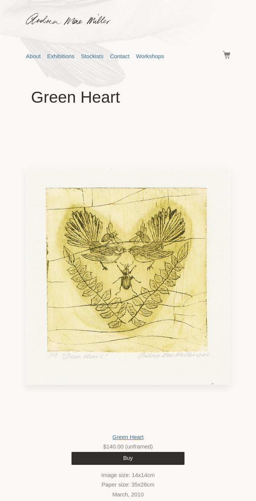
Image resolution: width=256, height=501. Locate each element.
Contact (119, 56)
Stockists (92, 56)
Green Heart (128, 437)
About (33, 56)
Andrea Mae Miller (134, 19)
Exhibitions (61, 56)
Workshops (150, 56)
